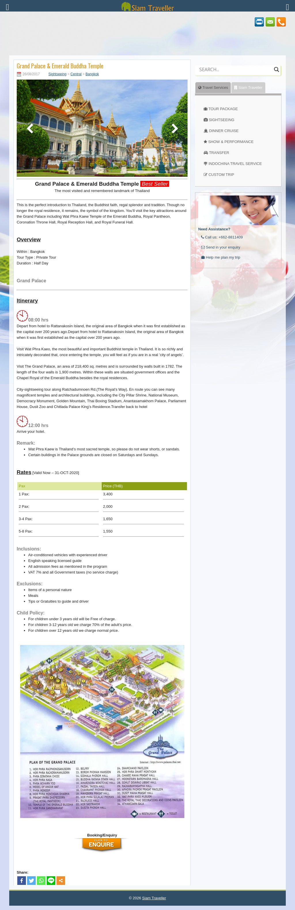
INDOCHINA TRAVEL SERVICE (235, 163)
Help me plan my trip (220, 257)
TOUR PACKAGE (223, 109)
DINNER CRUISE (224, 131)
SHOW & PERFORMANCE (231, 142)
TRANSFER (219, 153)
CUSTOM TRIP (221, 174)
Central (76, 74)
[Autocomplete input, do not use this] (235, 74)
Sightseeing (57, 74)
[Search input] (235, 69)
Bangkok (92, 74)
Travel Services (213, 87)
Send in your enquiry (220, 247)
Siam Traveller (248, 87)
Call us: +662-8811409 (222, 237)
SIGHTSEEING (222, 120)
